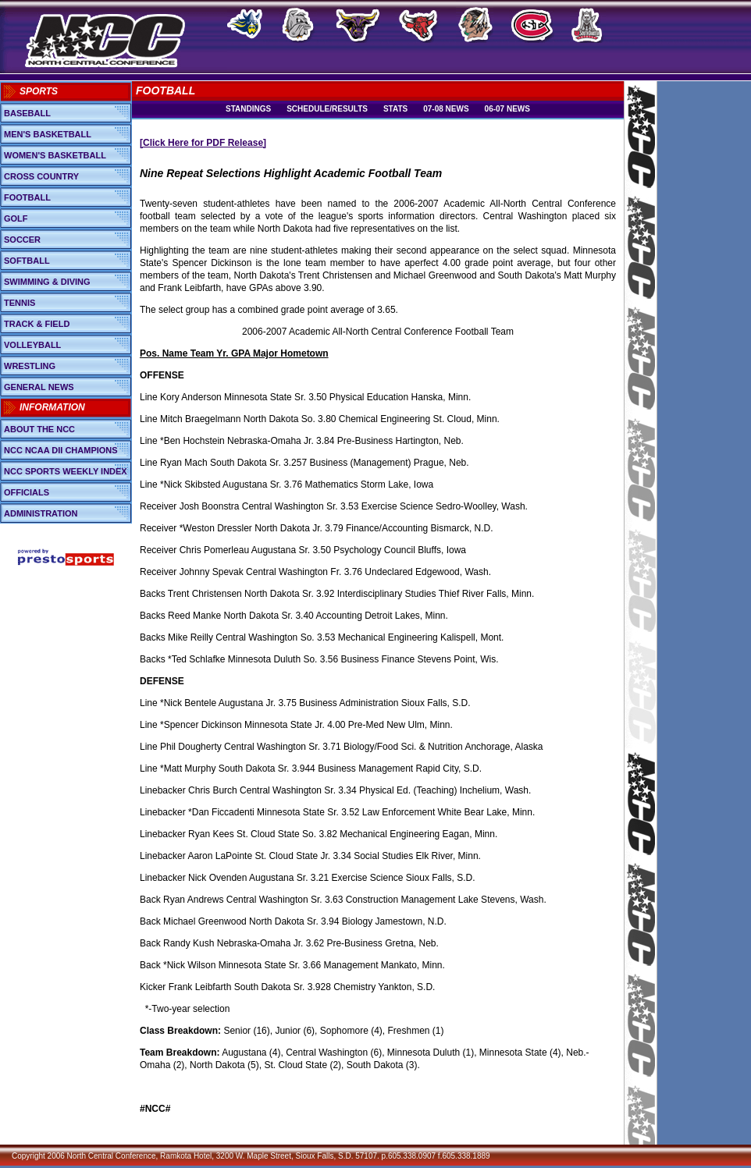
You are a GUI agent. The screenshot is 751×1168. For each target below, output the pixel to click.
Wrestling (29, 366)
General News (39, 387)
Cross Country (41, 176)
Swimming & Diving (47, 281)
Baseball (27, 113)
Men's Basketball (47, 134)
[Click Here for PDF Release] (203, 142)
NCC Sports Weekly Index (65, 471)
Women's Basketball (55, 155)
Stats (395, 109)
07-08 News (445, 109)
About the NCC (39, 429)
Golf (16, 218)
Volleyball (32, 345)
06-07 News (507, 109)
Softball (27, 260)
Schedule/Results (327, 109)
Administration (41, 513)
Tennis (19, 302)
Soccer (22, 239)
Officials (26, 492)
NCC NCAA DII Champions (61, 450)
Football (27, 197)
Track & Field (36, 323)
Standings (248, 109)
